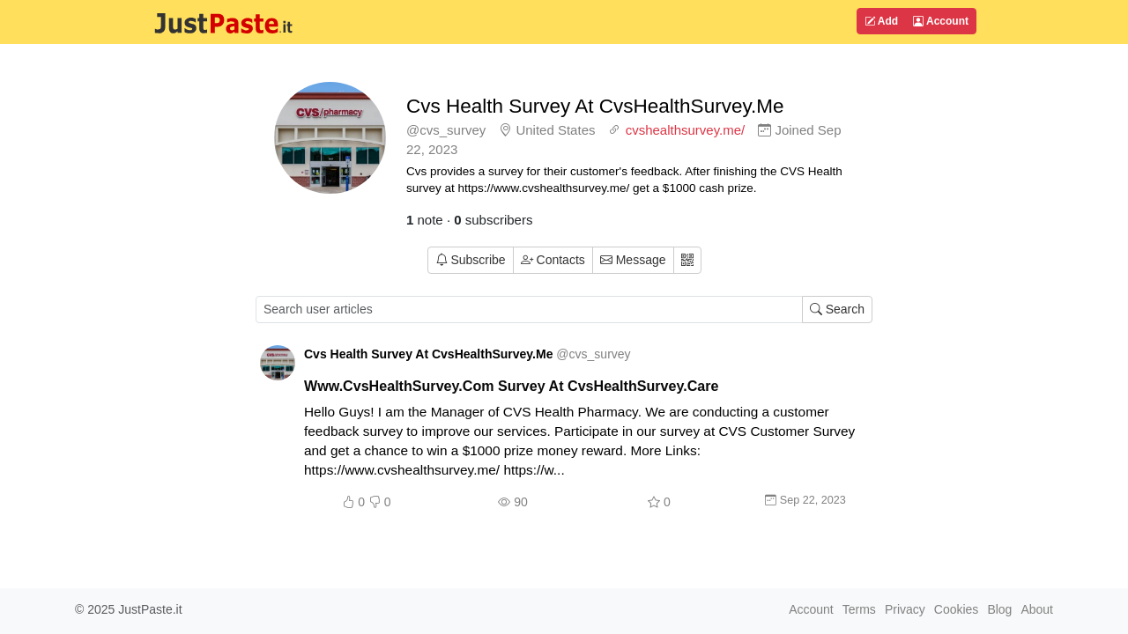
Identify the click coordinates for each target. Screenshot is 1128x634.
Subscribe (470, 260)
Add (881, 21)
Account (940, 21)
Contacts (553, 260)
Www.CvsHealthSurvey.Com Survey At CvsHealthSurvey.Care (511, 386)
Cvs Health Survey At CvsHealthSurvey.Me (595, 106)
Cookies (956, 609)
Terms (859, 609)
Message (633, 260)
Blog (999, 609)
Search (837, 309)
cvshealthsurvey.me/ (686, 129)
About (1036, 609)
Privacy (905, 609)
